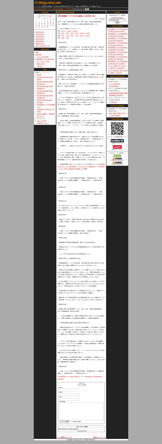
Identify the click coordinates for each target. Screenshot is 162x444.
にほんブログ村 (41, 121)
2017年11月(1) (39, 34)
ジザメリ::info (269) (42, 57)
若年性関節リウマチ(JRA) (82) (44, 59)
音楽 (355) (38, 54)
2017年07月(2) (39, 39)
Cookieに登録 (77, 425)
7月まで (63, 31)
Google (121, 17)
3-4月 (67, 33)
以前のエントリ (97, 77)
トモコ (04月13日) (114, 84)
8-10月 (69, 31)
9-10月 (82, 33)
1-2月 (62, 33)
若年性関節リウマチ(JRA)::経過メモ (69, 376)
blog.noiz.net (47, 3)
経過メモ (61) (41, 64)
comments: (62, 401)
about (37, 52)
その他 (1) (40, 66)
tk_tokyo (102, 18)
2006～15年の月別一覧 (42, 46)
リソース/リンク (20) (43, 61)
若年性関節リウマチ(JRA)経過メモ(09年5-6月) (76, 16)
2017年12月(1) (39, 32)
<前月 (39, 16)
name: (61, 387)
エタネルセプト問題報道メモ (88, 166)
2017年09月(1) (39, 36)
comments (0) (89, 376)
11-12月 (75, 31)
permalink (60, 379)
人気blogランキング (43, 123)
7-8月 (76, 33)
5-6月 (72, 33)
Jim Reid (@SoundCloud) (44, 100)
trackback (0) (98, 376)
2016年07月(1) (39, 43)
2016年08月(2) (39, 41)
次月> (50, 16)
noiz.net (39, 75)
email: (61, 392)
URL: (60, 397)
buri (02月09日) (113, 86)
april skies (40, 102)
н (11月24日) (113, 102)
